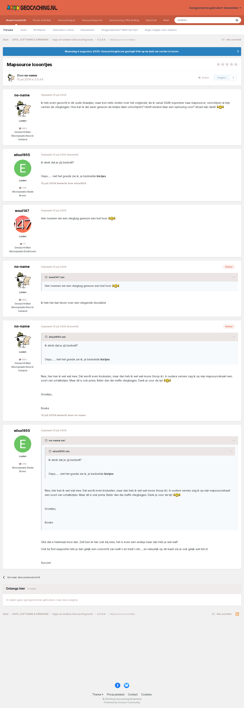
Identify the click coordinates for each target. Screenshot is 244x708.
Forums (8, 29)
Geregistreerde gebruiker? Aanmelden (215, 7)
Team (23, 29)
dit (60, 162)
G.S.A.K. (39, 79)
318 (22, 187)
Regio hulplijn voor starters (161, 29)
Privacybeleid (115, 694)
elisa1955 (22, 155)
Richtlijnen (40, 29)
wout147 (22, 211)
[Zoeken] (191, 20)
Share (203, 77)
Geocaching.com (92, 20)
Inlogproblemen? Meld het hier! (119, 29)
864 (23, 128)
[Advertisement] (117, 651)
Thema (97, 694)
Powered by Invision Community (122, 702)
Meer (166, 20)
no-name (22, 95)
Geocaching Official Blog (124, 20)
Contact (133, 694)
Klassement (87, 29)
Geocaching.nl (66, 20)
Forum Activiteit (42, 20)
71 (23, 243)
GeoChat (151, 20)
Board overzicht (16, 22)
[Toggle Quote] (46, 277)
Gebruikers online (63, 29)
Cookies (146, 694)
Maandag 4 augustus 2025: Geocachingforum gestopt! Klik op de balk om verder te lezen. (122, 51)
